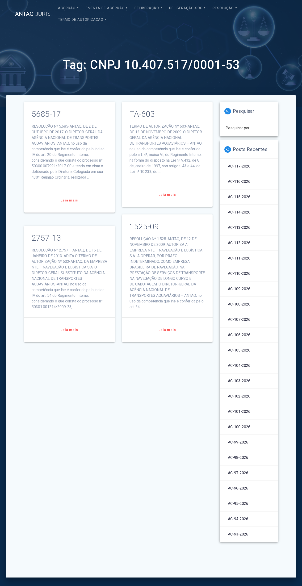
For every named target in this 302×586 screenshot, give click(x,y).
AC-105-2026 (239, 350)
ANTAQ (32, 14)
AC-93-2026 (238, 534)
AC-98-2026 (238, 457)
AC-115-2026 (239, 197)
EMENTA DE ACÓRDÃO (105, 8)
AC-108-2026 (239, 304)
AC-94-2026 (238, 519)
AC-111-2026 (239, 258)
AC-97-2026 (238, 473)
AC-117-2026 (239, 166)
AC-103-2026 (239, 381)
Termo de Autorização (80, 20)
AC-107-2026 (239, 319)
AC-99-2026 (238, 442)
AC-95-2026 (238, 503)
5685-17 (46, 114)
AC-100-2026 (239, 427)
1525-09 (144, 226)
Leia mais (69, 200)
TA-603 (142, 114)
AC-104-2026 (239, 365)
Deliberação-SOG (186, 8)
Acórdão (67, 8)
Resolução (223, 8)
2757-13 (46, 238)
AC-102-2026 (239, 396)
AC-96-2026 (238, 488)
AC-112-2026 (239, 243)
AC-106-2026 (239, 335)
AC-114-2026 (239, 212)
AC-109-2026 (239, 289)
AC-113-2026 (239, 227)
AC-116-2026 (239, 181)
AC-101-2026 (239, 411)
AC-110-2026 (239, 273)
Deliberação (146, 8)
